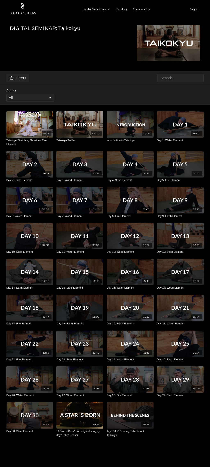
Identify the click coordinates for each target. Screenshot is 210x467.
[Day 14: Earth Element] (29, 288)
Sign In (195, 9)
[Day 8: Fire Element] (130, 216)
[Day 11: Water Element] (79, 252)
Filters (18, 78)
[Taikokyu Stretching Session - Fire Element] (29, 142)
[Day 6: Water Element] (29, 216)
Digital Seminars (96, 9)
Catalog (121, 9)
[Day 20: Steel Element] (130, 324)
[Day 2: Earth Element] (29, 180)
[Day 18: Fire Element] (29, 324)
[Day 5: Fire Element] (180, 180)
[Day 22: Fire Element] (29, 359)
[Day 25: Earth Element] (180, 359)
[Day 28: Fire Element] (130, 395)
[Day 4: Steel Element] (130, 180)
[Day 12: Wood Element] (130, 252)
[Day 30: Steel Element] (29, 431)
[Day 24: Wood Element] (130, 359)
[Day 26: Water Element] (29, 395)
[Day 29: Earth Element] (180, 395)
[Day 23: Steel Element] (79, 359)
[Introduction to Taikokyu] (130, 140)
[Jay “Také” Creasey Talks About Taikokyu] (130, 433)
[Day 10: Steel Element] (29, 252)
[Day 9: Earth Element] (180, 216)
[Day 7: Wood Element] (79, 216)
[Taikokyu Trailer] (79, 140)
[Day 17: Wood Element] (180, 288)
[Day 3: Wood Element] (79, 180)
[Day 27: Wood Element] (79, 395)
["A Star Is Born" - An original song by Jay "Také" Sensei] (79, 433)
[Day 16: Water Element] (130, 288)
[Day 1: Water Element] (180, 140)
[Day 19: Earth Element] (79, 324)
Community (141, 9)
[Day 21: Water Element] (180, 324)
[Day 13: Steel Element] (180, 252)
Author (11, 90)
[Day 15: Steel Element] (79, 288)
